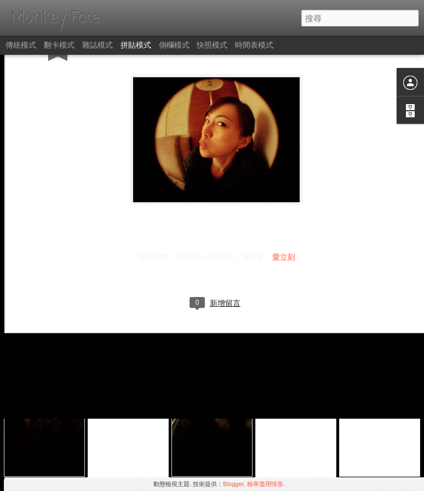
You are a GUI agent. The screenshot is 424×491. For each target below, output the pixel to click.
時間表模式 (254, 45)
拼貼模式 (136, 45)
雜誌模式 (97, 45)
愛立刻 (283, 190)
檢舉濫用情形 (265, 484)
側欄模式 (174, 45)
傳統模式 (20, 45)
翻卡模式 (59, 45)
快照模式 (212, 45)
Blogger (233, 484)
